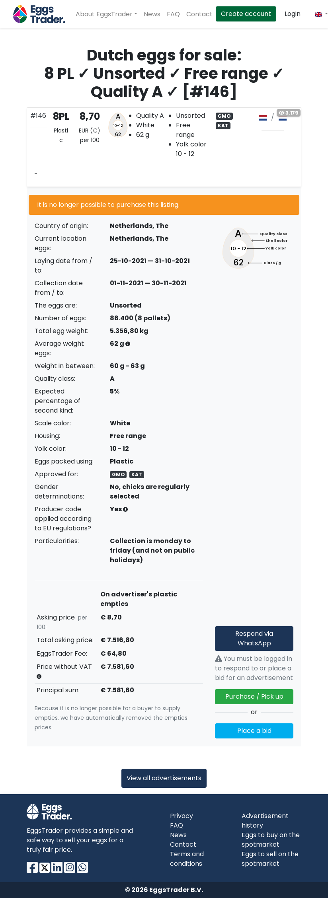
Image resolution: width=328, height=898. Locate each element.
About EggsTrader (104, 14)
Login (293, 13)
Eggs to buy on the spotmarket (271, 839)
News (152, 14)
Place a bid (254, 730)
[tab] (164, 147)
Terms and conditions (187, 858)
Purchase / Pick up (254, 696)
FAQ (173, 14)
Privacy (181, 815)
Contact (199, 14)
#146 (38, 115)
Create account (246, 13)
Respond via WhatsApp (254, 638)
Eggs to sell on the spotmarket (270, 858)
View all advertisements (164, 778)
